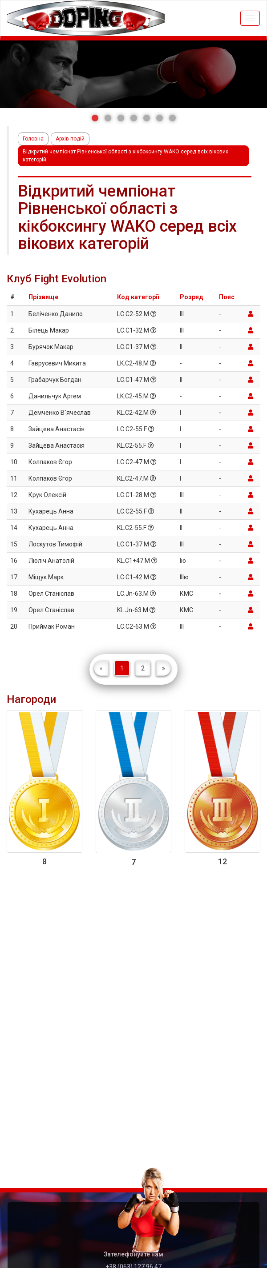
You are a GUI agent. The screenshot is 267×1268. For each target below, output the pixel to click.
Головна (33, 139)
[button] (95, 118)
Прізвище (43, 297)
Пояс (227, 297)
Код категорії (138, 297)
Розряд (191, 297)
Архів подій (70, 139)
